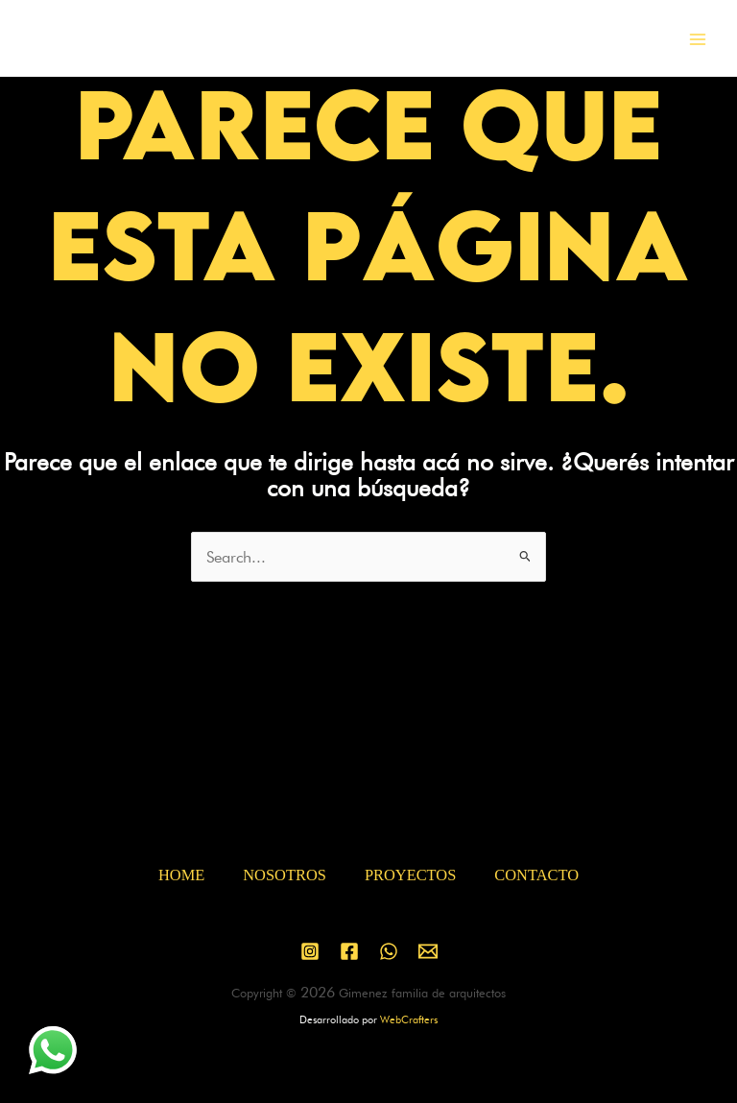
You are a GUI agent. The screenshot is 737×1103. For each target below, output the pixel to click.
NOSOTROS (284, 875)
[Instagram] (310, 951)
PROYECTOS (410, 875)
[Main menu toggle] (697, 39)
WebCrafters (409, 1019)
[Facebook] (349, 951)
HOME (181, 875)
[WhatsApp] (388, 951)
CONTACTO (536, 875)
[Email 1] (428, 951)
